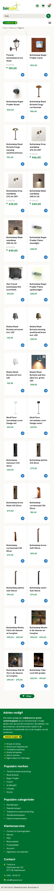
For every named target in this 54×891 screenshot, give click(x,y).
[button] (49, 22)
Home (5, 28)
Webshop (12, 28)
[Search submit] (48, 16)
